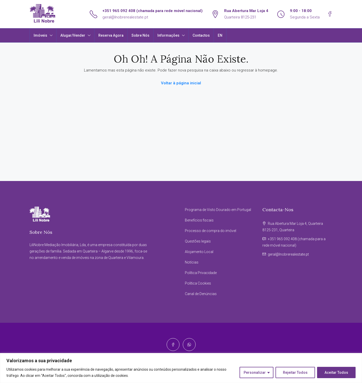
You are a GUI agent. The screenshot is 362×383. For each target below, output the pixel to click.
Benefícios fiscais (199, 220)
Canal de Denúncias (201, 294)
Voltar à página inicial (181, 83)
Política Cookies (198, 283)
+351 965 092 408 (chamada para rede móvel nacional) (152, 10)
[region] (181, 368)
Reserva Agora (110, 35)
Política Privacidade (201, 273)
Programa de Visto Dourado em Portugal (218, 210)
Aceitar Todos (336, 372)
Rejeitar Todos (295, 372)
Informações (168, 35)
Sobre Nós (140, 35)
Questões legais (198, 241)
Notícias (191, 262)
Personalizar (255, 372)
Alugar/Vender (72, 35)
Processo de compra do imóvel (210, 231)
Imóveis (40, 35)
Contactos (201, 35)
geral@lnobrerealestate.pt (125, 17)
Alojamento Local (199, 252)
